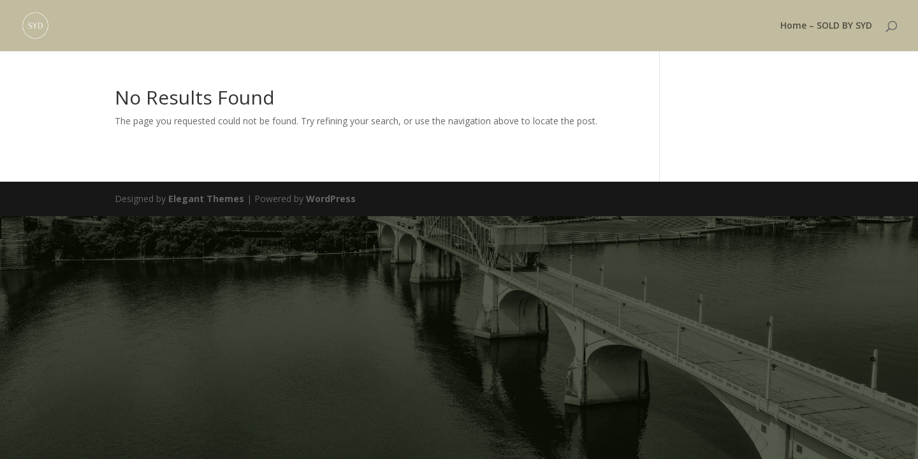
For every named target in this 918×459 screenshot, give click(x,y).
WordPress (331, 199)
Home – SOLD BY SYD (826, 26)
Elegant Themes (206, 199)
